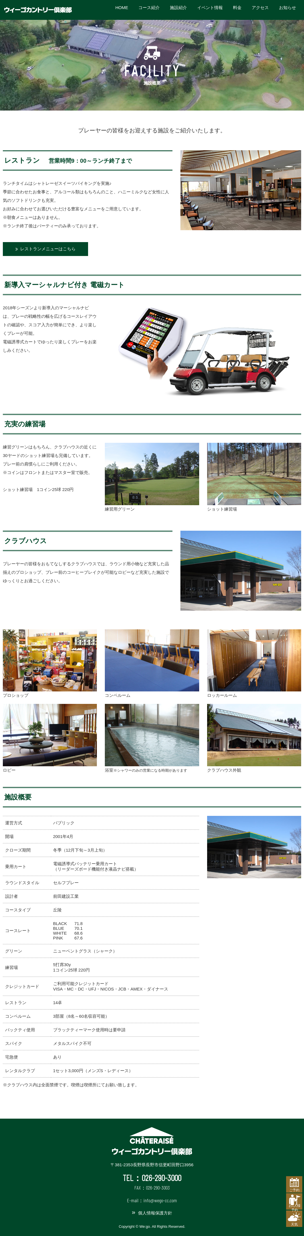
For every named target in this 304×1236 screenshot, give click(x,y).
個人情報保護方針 (155, 1212)
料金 (237, 9)
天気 (290, 1221)
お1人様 (290, 1201)
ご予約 (290, 1178)
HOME (121, 9)
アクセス (260, 9)
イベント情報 (210, 9)
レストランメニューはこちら (48, 248)
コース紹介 (149, 9)
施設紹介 (178, 9)
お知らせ (287, 9)
